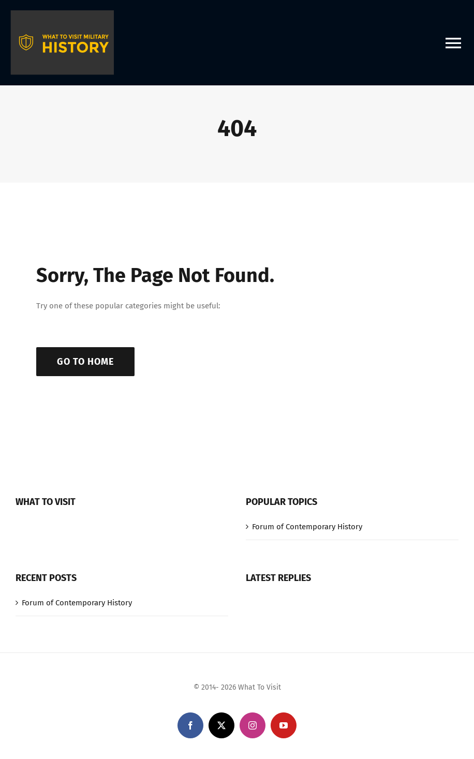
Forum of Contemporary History (307, 526)
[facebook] (190, 725)
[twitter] (221, 725)
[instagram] (252, 725)
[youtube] (284, 725)
